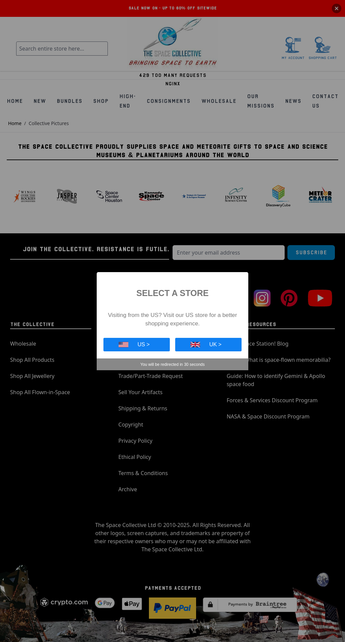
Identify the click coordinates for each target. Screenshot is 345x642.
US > (134, 344)
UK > (205, 344)
